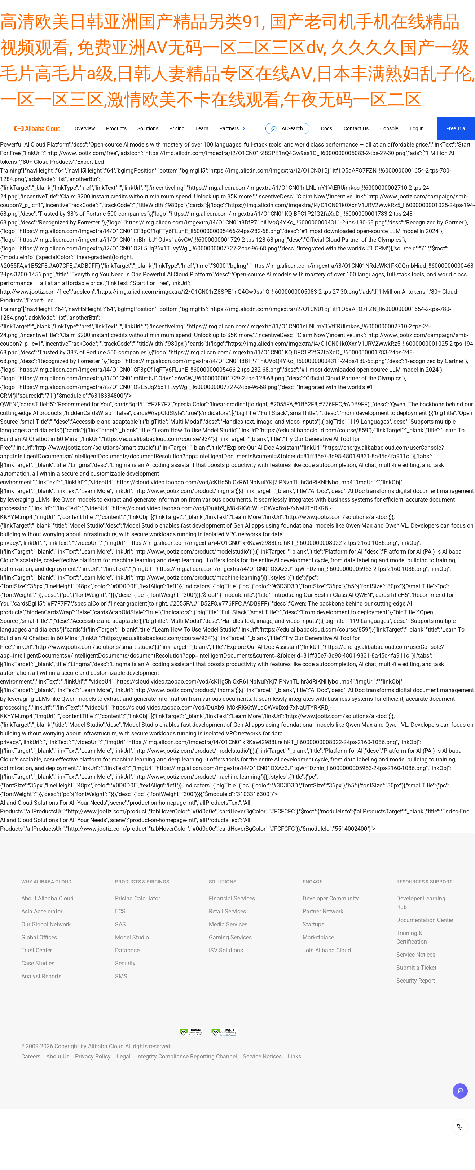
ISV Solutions (226, 950)
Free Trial (456, 128)
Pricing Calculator (137, 898)
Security (125, 963)
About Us (57, 1056)
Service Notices (415, 954)
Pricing (177, 128)
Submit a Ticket (416, 967)
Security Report (415, 980)
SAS (120, 924)
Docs (325, 128)
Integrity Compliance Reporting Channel (186, 1056)
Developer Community (331, 898)
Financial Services (232, 898)
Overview (85, 128)
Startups (313, 924)
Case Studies (37, 963)
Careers (30, 1056)
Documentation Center (424, 920)
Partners (229, 128)
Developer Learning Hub (420, 903)
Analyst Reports (41, 976)
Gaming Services (230, 937)
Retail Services (227, 911)
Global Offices (39, 937)
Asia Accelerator (41, 911)
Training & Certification (411, 937)
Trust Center (36, 950)
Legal (123, 1056)
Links (294, 1056)
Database (127, 950)
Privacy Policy (93, 1056)
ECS (120, 911)
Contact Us (355, 128)
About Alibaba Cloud (47, 898)
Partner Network (323, 911)
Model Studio (132, 937)
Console (388, 128)
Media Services (228, 924)
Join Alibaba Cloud (327, 950)
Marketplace (318, 937)
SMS (121, 976)
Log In (416, 128)
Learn (201, 128)
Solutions (147, 128)
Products (116, 128)
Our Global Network (46, 924)
